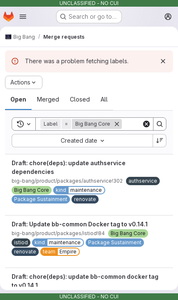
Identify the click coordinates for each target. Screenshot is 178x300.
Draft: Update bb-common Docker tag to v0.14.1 (80, 224)
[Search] (159, 124)
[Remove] (117, 124)
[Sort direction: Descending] (159, 140)
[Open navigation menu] (23, 16)
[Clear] (146, 124)
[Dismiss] (163, 61)
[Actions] (23, 82)
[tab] (18, 99)
